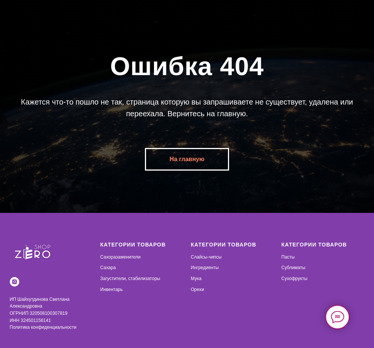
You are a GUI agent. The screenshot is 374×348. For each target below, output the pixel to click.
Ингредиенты (205, 267)
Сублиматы (294, 267)
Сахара (108, 267)
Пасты (288, 257)
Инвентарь (111, 289)
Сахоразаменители (120, 257)
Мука (196, 278)
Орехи (197, 289)
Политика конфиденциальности (43, 327)
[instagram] (14, 281)
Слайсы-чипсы (206, 257)
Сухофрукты (295, 278)
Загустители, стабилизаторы (130, 278)
